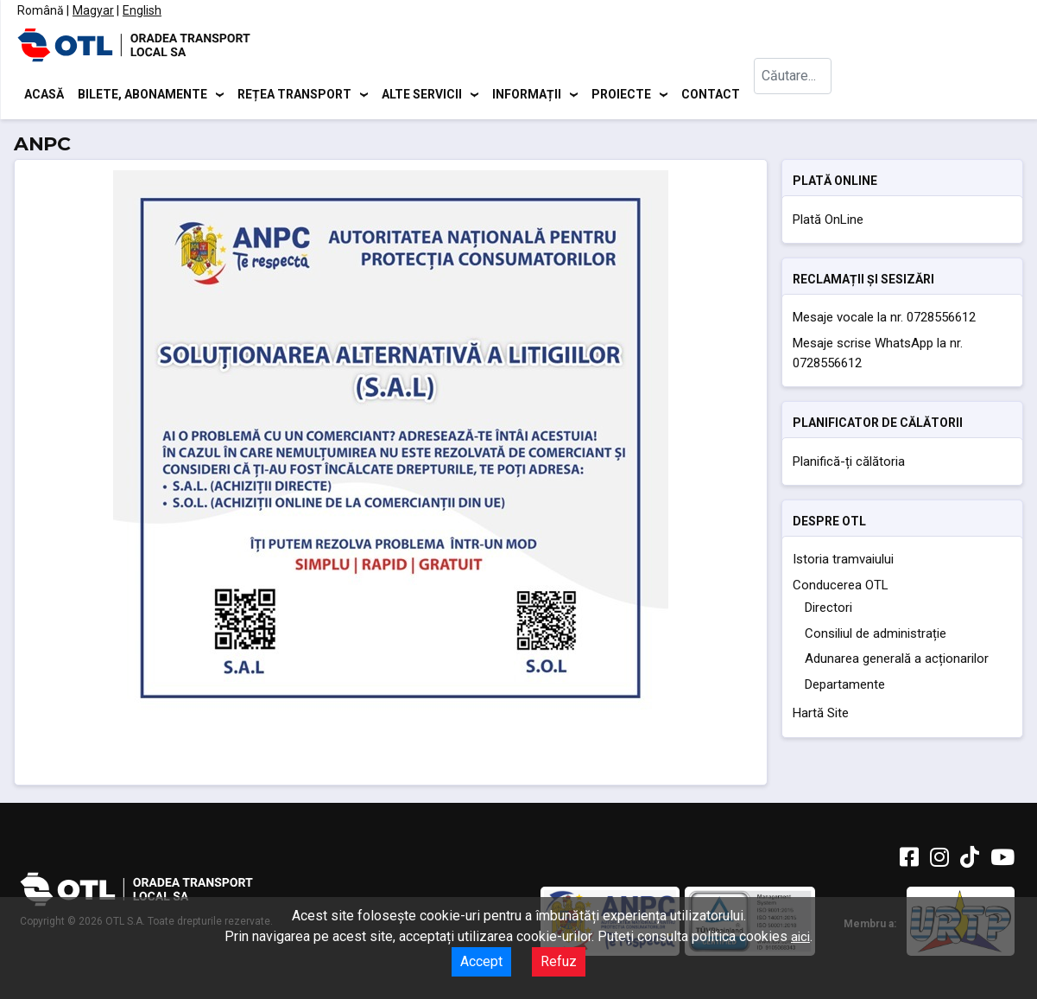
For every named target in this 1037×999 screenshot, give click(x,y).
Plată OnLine (828, 222)
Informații (526, 95)
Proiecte (621, 95)
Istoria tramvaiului (843, 562)
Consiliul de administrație (875, 636)
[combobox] (797, 95)
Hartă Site (821, 716)
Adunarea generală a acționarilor (897, 662)
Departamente (845, 687)
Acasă (44, 95)
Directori (828, 611)
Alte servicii (422, 95)
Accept (481, 961)
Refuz (559, 961)
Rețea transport (294, 95)
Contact (710, 95)
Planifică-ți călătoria (849, 464)
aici (800, 937)
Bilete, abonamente (142, 95)
